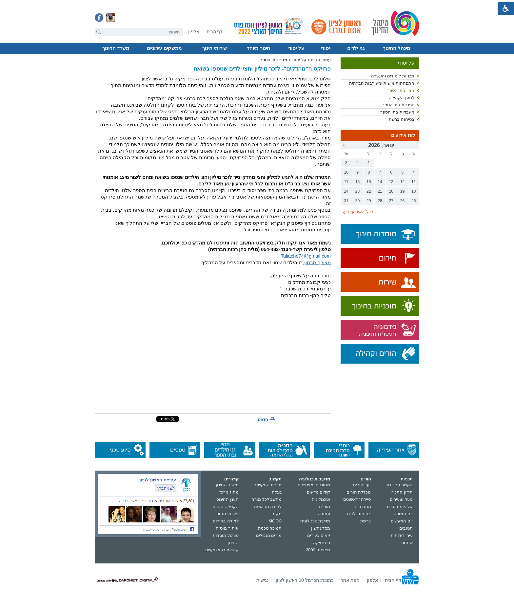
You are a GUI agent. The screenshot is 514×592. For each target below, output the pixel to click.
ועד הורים (362, 484)
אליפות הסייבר (399, 506)
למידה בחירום (226, 520)
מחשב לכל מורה (266, 499)
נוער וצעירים (401, 499)
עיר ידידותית (402, 535)
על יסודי (295, 48)
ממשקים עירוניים (164, 48)
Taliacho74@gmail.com (306, 256)
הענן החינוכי (227, 499)
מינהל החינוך (396, 48)
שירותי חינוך (214, 48)
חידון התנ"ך (402, 492)
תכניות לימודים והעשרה (392, 76)
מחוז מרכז (229, 492)
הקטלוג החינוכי (224, 506)
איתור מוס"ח (227, 528)
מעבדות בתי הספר (397, 112)
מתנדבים (363, 506)
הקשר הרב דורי (399, 484)
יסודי (325, 48)
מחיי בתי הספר (400, 90)
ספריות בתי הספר (398, 104)
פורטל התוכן (227, 513)
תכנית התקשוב (268, 484)
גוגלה (277, 492)
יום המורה (403, 513)
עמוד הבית (321, 59)
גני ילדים (355, 48)
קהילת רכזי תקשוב (221, 549)
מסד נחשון (320, 528)
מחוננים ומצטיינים (314, 484)
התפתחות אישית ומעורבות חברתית (381, 83)
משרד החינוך (115, 48)
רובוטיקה (321, 542)
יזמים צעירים (318, 535)
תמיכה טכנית (270, 528)
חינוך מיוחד (258, 48)
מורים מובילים (269, 535)
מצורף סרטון (317, 262)
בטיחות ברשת (401, 119)
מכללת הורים (358, 492)
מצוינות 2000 (318, 549)
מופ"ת (324, 506)
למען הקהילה (401, 97)
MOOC (275, 520)
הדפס (263, 419)
